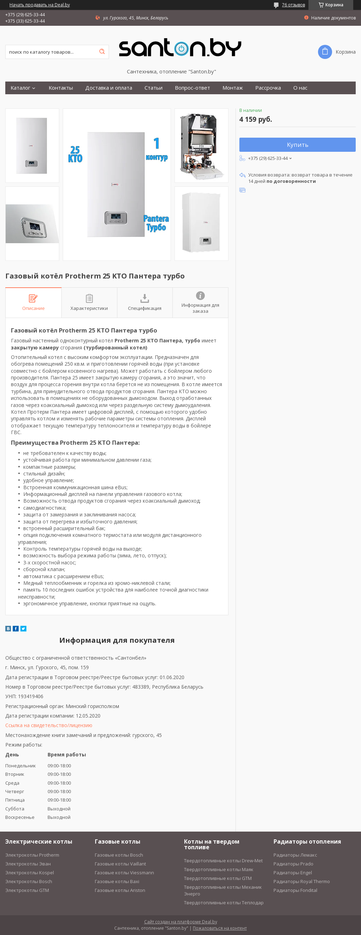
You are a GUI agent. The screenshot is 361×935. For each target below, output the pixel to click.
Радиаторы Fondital (295, 890)
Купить (297, 144)
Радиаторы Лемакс (295, 855)
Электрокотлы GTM (27, 890)
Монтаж (232, 87)
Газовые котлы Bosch (119, 855)
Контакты (61, 87)
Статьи (154, 87)
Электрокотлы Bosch (28, 881)
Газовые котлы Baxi (117, 881)
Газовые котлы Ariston (120, 890)
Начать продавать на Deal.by (40, 4)
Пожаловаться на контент (220, 928)
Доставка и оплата (108, 87)
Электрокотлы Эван (28, 864)
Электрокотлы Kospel (29, 872)
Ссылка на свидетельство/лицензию (48, 725)
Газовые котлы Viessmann (124, 872)
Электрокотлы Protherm (32, 855)
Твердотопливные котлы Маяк (218, 869)
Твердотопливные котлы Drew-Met (223, 860)
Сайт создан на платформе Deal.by (180, 922)
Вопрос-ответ (192, 87)
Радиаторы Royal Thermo (302, 881)
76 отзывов (293, 5)
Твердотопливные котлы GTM (218, 878)
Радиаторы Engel (293, 872)
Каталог (20, 87)
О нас (300, 87)
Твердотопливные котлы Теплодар (224, 902)
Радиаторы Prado (293, 864)
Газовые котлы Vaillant (120, 864)
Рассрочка (268, 87)
